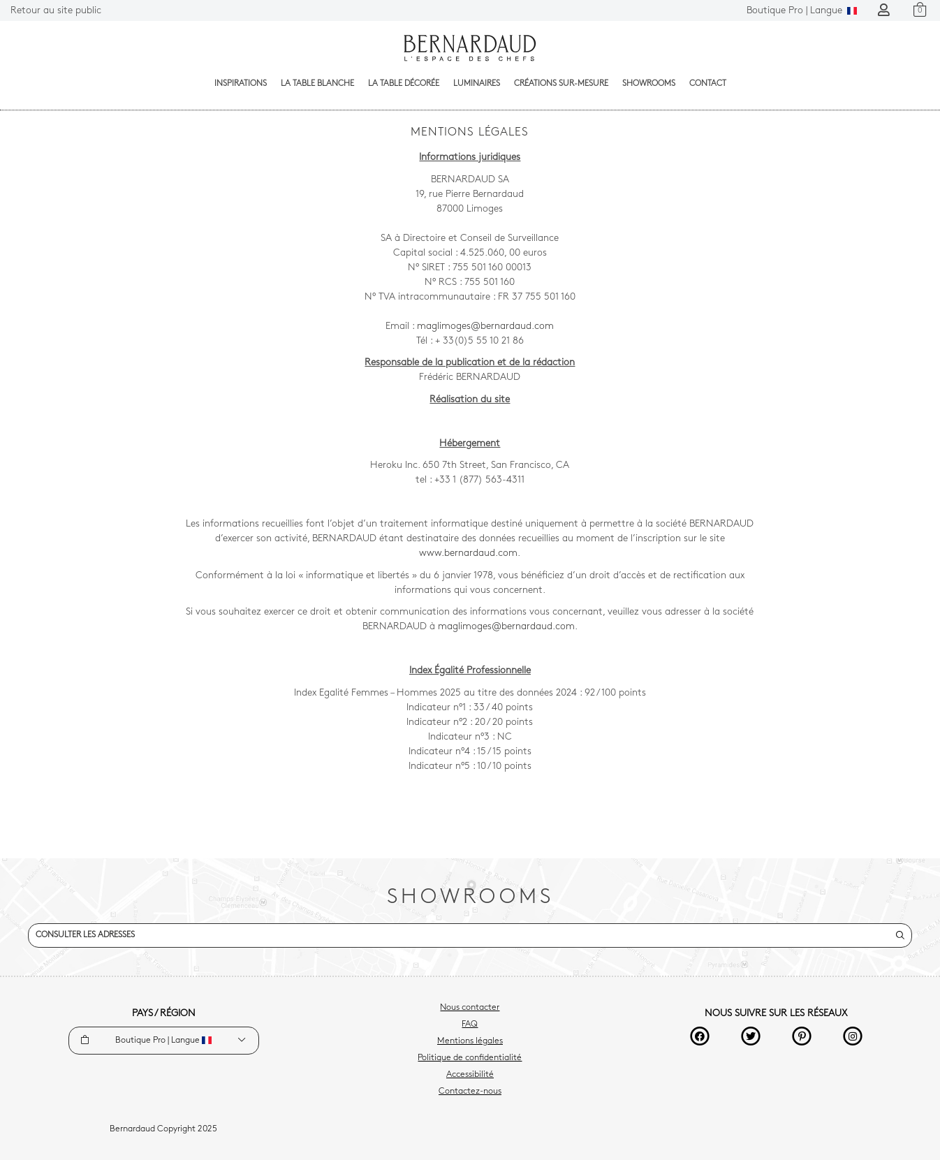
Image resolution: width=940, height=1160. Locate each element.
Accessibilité (470, 1075)
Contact (707, 84)
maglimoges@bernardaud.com (485, 326)
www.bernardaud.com (468, 553)
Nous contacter (469, 1008)
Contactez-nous (470, 1091)
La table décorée (403, 84)
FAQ (470, 1024)
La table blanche (317, 84)
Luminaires (476, 84)
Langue (802, 11)
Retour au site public (55, 11)
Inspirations (240, 84)
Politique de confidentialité (470, 1058)
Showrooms (648, 84)
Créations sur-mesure (561, 84)
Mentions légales (470, 1041)
